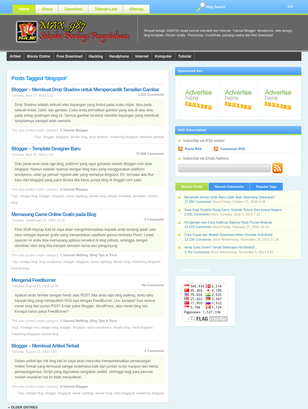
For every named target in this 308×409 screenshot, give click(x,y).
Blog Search (215, 7)
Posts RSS (193, 149)
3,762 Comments (197, 252)
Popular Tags (266, 186)
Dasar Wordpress (99, 327)
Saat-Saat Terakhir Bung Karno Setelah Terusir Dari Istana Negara (233, 210)
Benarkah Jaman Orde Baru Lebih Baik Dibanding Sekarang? (229, 197)
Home (24, 9)
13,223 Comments (197, 227)
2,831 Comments (197, 214)
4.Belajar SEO (29, 327)
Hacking (96, 56)
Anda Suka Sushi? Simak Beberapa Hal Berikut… (220, 247)
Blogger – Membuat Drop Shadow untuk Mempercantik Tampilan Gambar (85, 89)
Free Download (69, 56)
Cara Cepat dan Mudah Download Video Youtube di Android (228, 234)
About (47, 9)
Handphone (119, 56)
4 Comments (154, 351)
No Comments (153, 285)
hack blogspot (142, 327)
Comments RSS (232, 149)
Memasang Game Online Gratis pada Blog (53, 214)
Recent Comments (229, 186)
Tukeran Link (105, 9)
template (139, 196)
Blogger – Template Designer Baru (45, 148)
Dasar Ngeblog (76, 196)
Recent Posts (191, 186)
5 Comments (154, 219)
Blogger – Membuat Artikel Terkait (45, 345)
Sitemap (136, 9)
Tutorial (184, 56)
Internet (142, 56)
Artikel (15, 56)
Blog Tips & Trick (103, 255)
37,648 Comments (150, 153)
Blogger (48, 137)
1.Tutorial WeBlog (74, 255)
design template (119, 196)
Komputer (163, 56)
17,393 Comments (197, 201)
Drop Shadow (98, 137)
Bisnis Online (38, 56)
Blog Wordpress (50, 261)
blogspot (62, 137)
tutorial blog (20, 268)
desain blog (78, 137)
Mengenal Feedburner (33, 280)
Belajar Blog (28, 196)
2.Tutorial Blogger (74, 130)
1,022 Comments (151, 94)
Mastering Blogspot (124, 137)
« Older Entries (23, 407)
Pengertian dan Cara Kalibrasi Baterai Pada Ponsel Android (228, 222)
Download (73, 9)
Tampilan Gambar (152, 137)
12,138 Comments (197, 239)
